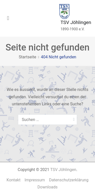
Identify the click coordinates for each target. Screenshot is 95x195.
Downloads (47, 187)
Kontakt (14, 180)
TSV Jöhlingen (76, 22)
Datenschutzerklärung (68, 180)
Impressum (35, 180)
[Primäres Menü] (8, 18)
